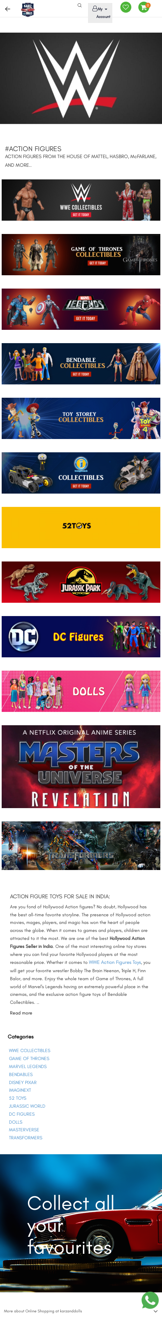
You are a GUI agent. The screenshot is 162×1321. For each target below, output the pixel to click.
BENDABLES (21, 1074)
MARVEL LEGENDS (28, 1066)
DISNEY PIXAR (23, 1082)
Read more (21, 1013)
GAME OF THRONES (29, 1058)
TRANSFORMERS (25, 1138)
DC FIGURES (22, 1114)
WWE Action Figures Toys (115, 962)
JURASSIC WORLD (27, 1106)
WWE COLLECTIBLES (29, 1050)
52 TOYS (17, 1098)
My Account (100, 12)
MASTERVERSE (24, 1130)
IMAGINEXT (20, 1090)
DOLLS (15, 1122)
